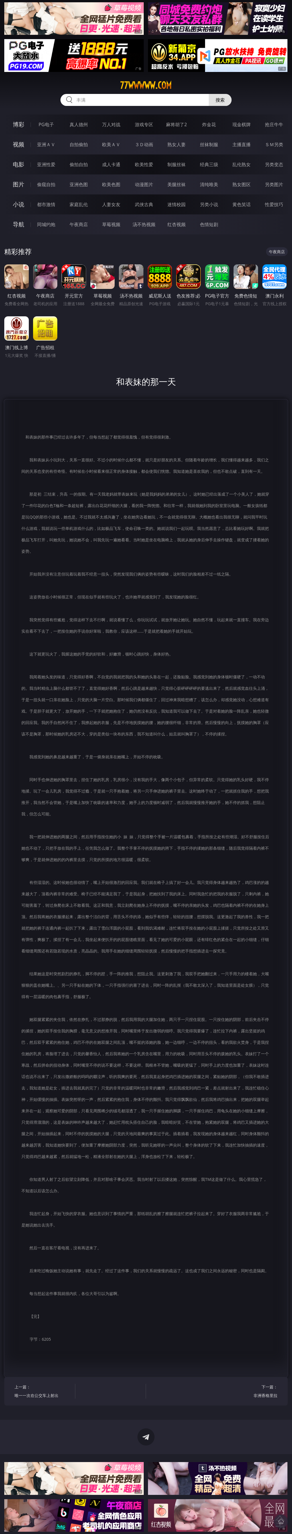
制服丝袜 (176, 164)
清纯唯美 (209, 184)
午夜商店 (79, 224)
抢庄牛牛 (274, 124)
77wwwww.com (146, 85)
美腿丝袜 (176, 184)
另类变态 (274, 164)
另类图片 (274, 184)
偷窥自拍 (46, 184)
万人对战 (111, 124)
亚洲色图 (79, 184)
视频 (18, 144)
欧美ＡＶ (111, 144)
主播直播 (241, 144)
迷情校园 (176, 204)
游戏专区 (144, 124)
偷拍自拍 (79, 164)
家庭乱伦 (79, 204)
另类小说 (209, 204)
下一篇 (248, 1392)
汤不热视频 (144, 224)
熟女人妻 (176, 144)
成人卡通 (111, 164)
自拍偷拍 (79, 144)
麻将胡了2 (176, 124)
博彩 (18, 124)
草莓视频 (111, 224)
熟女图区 (241, 184)
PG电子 (46, 124)
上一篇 (43, 1392)
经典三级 (209, 164)
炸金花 (209, 124)
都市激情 (46, 204)
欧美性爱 (144, 164)
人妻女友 (111, 204)
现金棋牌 (241, 124)
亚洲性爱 (46, 164)
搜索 (220, 100)
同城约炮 (46, 224)
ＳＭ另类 (274, 144)
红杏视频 (176, 224)
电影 (18, 164)
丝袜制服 (209, 144)
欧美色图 (111, 184)
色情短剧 (209, 224)
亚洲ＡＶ (46, 144)
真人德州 (79, 124)
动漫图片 (144, 184)
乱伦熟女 (241, 164)
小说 (18, 204)
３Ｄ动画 (144, 144)
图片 (18, 184)
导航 (18, 224)
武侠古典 (144, 204)
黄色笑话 (241, 204)
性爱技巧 (274, 204)
